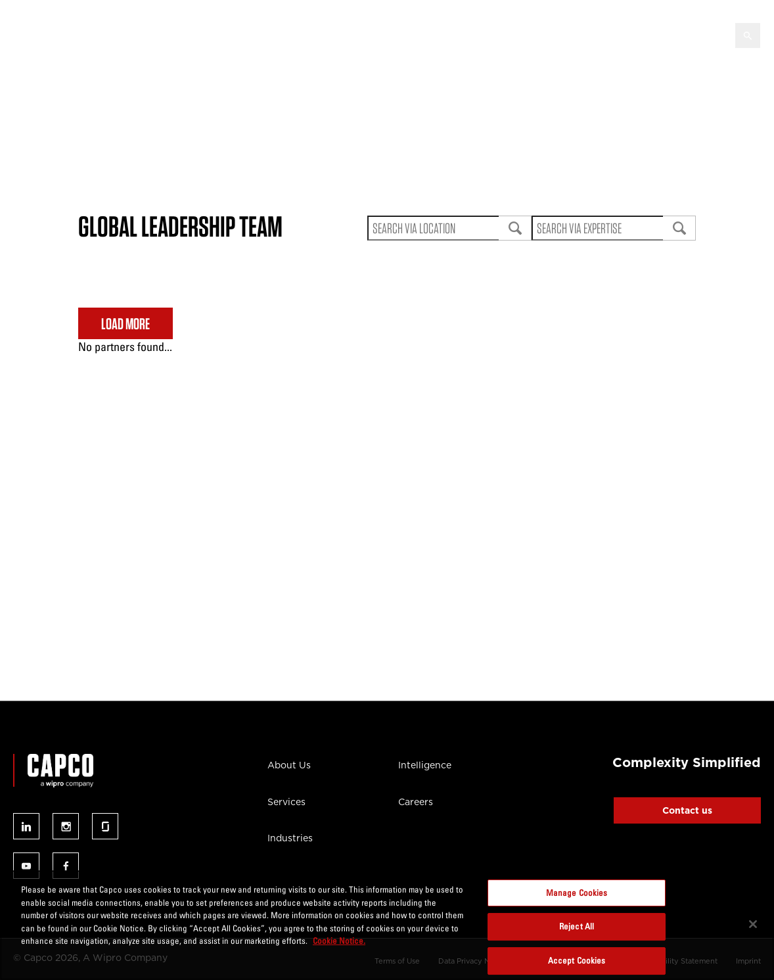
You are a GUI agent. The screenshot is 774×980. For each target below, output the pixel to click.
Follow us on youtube (26, 865)
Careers (415, 802)
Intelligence (424, 765)
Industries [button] (281, 34)
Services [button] (210, 34)
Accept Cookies (577, 960)
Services (286, 802)
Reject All (576, 926)
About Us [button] (139, 34)
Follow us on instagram (65, 826)
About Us (289, 765)
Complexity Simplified (686, 762)
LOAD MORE (125, 323)
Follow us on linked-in (26, 826)
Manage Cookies (577, 892)
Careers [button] (608, 34)
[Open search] (748, 35)
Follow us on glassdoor (105, 826)
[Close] (753, 924)
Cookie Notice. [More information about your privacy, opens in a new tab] (339, 940)
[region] (387, 925)
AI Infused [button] (356, 34)
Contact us (687, 810)
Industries (290, 838)
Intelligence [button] (435, 34)
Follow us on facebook (65, 865)
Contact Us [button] (681, 34)
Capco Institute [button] (526, 34)
